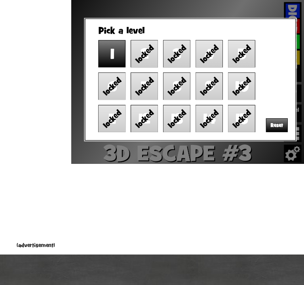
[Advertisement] (35, 122)
